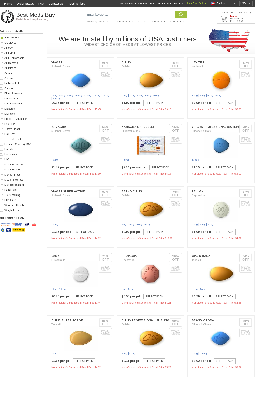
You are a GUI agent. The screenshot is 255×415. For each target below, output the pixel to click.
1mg (124, 289)
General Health (13, 139)
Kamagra (58, 126)
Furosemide (58, 259)
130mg (96, 95)
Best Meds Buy (35, 15)
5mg (124, 224)
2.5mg (195, 289)
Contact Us (56, 3)
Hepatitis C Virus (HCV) (17, 144)
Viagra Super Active (68, 191)
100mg (78, 95)
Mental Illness (12, 174)
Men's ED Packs (13, 164)
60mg (148, 95)
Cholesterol (11, 98)
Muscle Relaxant (14, 184)
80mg (156, 95)
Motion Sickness (13, 179)
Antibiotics (10, 68)
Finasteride (128, 259)
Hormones (10, 154)
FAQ (41, 3)
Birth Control (11, 83)
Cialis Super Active (67, 320)
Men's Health (12, 169)
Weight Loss (11, 210)
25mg (54, 95)
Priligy (197, 191)
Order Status (25, 3)
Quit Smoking (12, 195)
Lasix (55, 255)
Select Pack (84, 103)
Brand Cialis (132, 191)
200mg (56, 98)
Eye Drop (9, 123)
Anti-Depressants (14, 57)
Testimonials (76, 3)
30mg (195, 224)
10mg (125, 95)
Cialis (126, 62)
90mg (210, 224)
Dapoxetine (198, 195)
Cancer (8, 88)
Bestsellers (11, 37)
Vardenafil (197, 66)
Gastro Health (12, 129)
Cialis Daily (201, 255)
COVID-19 (10, 42)
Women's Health (14, 205)
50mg (62, 95)
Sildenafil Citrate (60, 66)
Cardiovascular (13, 103)
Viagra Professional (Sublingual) (220, 126)
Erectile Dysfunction (15, 118)
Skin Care (10, 200)
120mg (87, 95)
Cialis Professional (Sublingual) (149, 320)
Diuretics (9, 113)
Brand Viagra (203, 320)
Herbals (8, 149)
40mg (140, 95)
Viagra (56, 62)
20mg (132, 95)
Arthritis (8, 73)
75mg (70, 95)
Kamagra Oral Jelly (138, 126)
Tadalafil (126, 66)
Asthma (8, 78)
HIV (6, 159)
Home (8, 3)
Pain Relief (10, 189)
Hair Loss (9, 134)
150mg (105, 95)
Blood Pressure (13, 93)
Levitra (198, 62)
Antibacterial (11, 63)
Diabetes (9, 108)
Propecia (129, 255)
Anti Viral (9, 52)
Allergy (8, 47)
